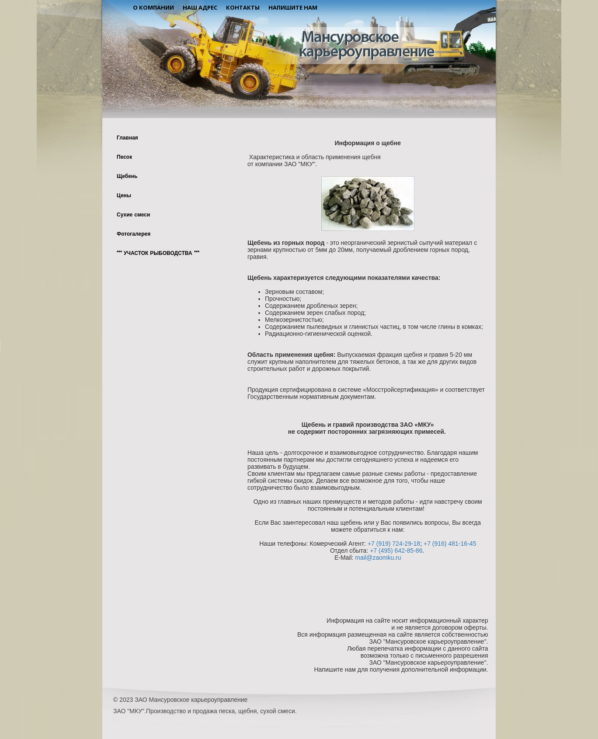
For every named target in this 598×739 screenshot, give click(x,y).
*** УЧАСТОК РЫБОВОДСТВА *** (158, 253)
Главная (127, 138)
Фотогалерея (133, 234)
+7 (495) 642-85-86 (396, 550)
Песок (124, 157)
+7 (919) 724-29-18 (394, 543)
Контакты (243, 7)
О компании (153, 7)
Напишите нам (292, 7)
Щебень (127, 176)
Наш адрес (200, 7)
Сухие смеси (133, 215)
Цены (124, 196)
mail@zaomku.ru (378, 557)
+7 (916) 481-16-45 (450, 543)
